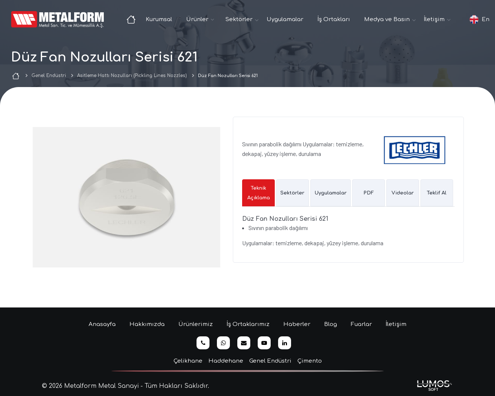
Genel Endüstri (49, 75)
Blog (330, 324)
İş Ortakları (333, 19)
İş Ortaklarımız (248, 324)
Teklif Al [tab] (436, 193)
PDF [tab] (368, 193)
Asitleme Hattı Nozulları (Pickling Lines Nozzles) (132, 75)
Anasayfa (102, 324)
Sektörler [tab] (292, 193)
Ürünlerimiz (195, 324)
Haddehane (225, 361)
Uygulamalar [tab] (330, 193)
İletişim (396, 324)
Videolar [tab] (403, 193)
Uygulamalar (285, 19)
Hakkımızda (147, 324)
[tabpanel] (348, 233)
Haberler (296, 324)
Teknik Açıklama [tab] (258, 193)
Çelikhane (188, 361)
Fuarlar (361, 324)
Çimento (309, 361)
